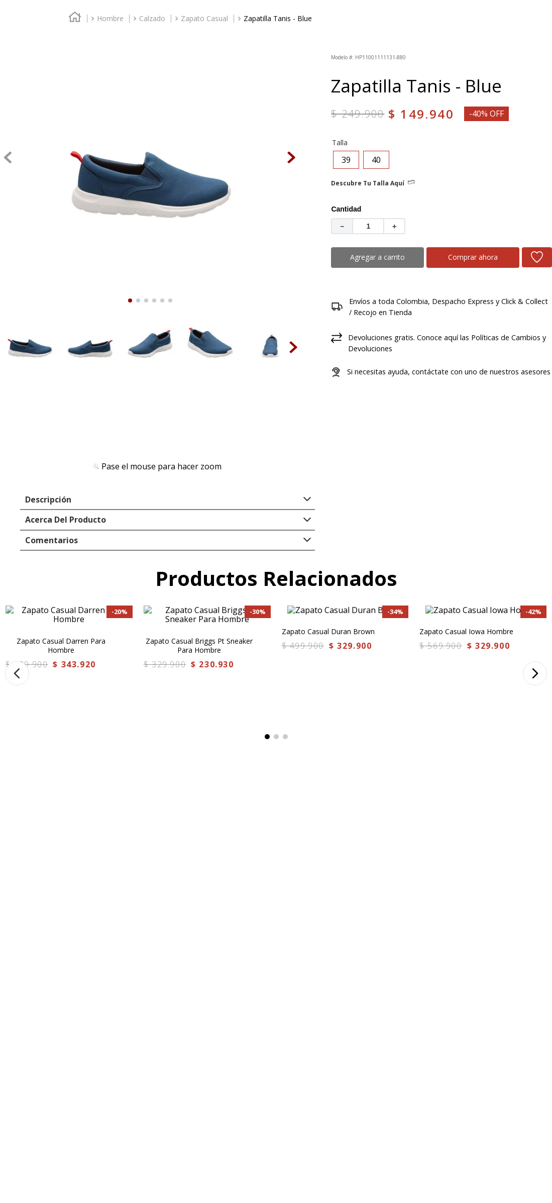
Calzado (152, 105)
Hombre (110, 105)
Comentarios (51, 586)
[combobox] (402, 46)
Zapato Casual (204, 105)
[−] (341, 269)
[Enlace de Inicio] (74, 105)
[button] (346, 202)
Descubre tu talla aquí (367, 226)
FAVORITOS (475, 44)
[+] (394, 269)
